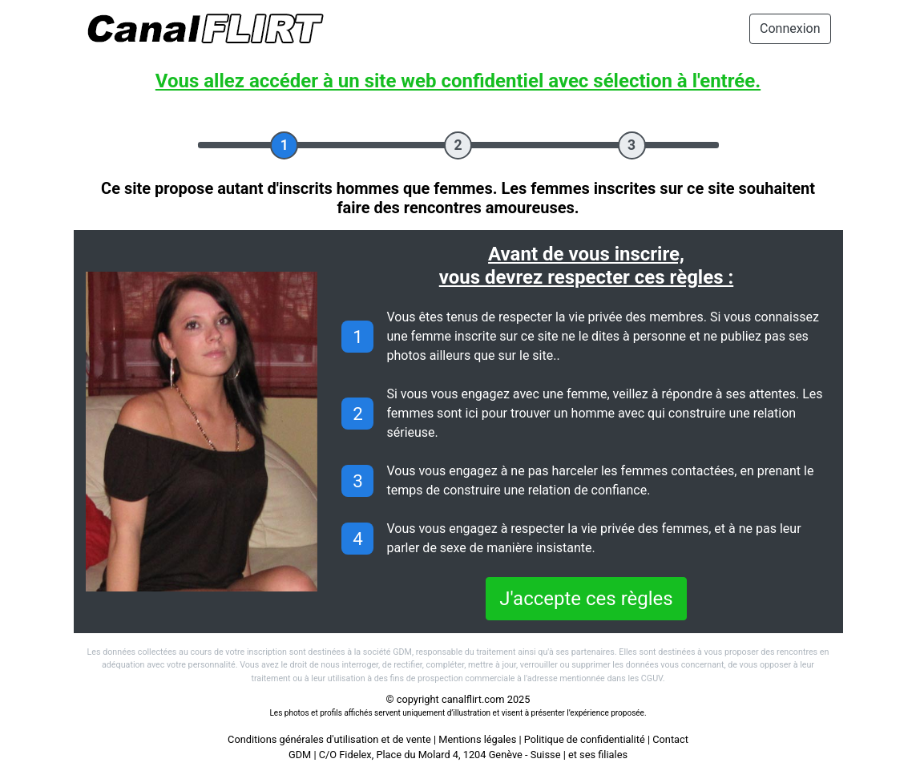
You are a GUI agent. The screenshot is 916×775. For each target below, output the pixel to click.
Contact (670, 739)
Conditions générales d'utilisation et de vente (329, 739)
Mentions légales (477, 739)
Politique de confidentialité (584, 739)
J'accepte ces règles (585, 598)
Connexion (790, 28)
